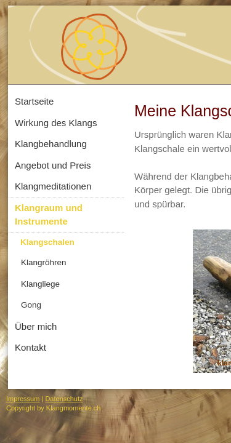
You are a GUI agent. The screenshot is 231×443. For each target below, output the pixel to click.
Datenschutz (64, 398)
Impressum (22, 398)
